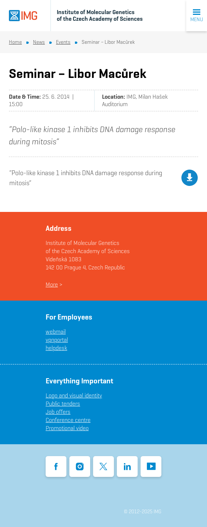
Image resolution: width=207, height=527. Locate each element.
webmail (56, 331)
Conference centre (68, 420)
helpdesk (56, 348)
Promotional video (67, 428)
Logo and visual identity (74, 395)
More (52, 284)
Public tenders (63, 403)
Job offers (58, 412)
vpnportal (57, 340)
